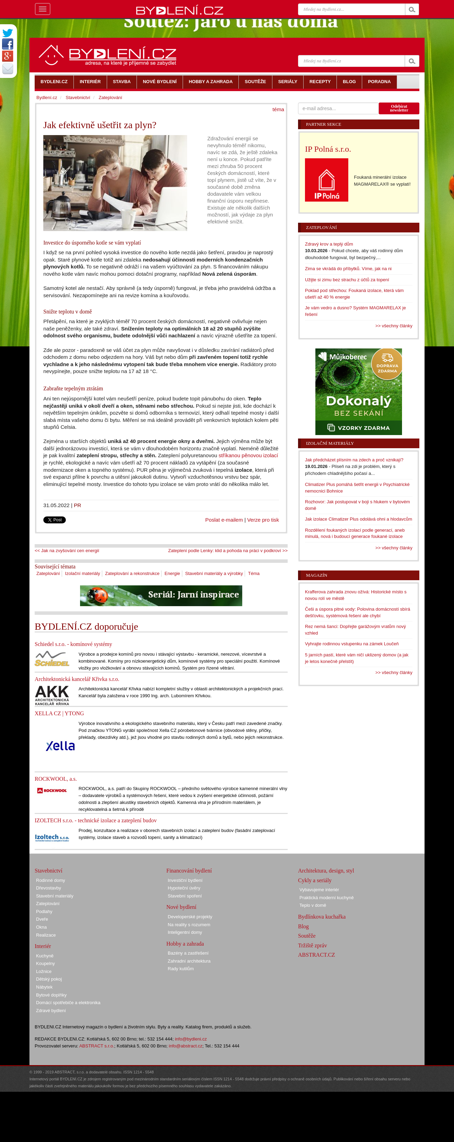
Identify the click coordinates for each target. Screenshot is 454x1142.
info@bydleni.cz (191, 1039)
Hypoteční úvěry (184, 888)
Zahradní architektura (189, 961)
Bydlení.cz (46, 97)
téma (278, 109)
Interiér (43, 946)
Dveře (42, 919)
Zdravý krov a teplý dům (329, 244)
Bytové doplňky (51, 995)
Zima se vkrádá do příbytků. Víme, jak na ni (348, 268)
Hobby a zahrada (185, 944)
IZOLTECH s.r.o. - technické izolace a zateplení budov (96, 820)
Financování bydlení (189, 871)
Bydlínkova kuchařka (322, 917)
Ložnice (44, 971)
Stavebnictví (78, 97)
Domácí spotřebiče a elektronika (68, 1002)
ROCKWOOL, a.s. (56, 779)
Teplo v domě (312, 905)
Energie (172, 573)
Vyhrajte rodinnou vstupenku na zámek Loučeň (352, 643)
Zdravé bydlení (51, 1010)
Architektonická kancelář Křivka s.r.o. (77, 679)
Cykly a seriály (315, 880)
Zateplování (48, 573)
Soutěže (307, 936)
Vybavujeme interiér (319, 889)
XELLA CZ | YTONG (59, 713)
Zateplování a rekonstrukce (132, 573)
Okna (41, 927)
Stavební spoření (185, 895)
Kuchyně (45, 955)
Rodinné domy (50, 880)
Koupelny (45, 963)
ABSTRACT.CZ (316, 955)
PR (77, 505)
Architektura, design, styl (326, 871)
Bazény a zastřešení (188, 953)
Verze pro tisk (263, 520)
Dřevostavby (48, 888)
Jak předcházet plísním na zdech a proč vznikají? (354, 459)
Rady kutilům (181, 968)
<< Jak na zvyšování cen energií (67, 550)
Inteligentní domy (185, 932)
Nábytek (44, 987)
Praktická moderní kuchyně (326, 897)
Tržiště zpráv (312, 945)
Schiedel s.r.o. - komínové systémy (73, 644)
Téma (254, 573)
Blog (303, 926)
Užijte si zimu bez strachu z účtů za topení (347, 279)
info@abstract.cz (185, 1045)
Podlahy (44, 911)
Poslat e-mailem (224, 520)
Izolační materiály (82, 573)
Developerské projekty (190, 916)
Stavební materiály (54, 895)
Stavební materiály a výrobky (214, 573)
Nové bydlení (181, 907)
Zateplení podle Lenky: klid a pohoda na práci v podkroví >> (228, 550)
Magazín (316, 575)
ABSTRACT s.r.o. (96, 1045)
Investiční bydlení (185, 880)
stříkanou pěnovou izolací (248, 455)
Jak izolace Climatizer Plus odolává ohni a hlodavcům (358, 519)
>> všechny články (393, 325)
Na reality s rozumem (189, 924)
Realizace (46, 935)
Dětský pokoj (49, 979)
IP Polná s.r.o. (328, 148)
